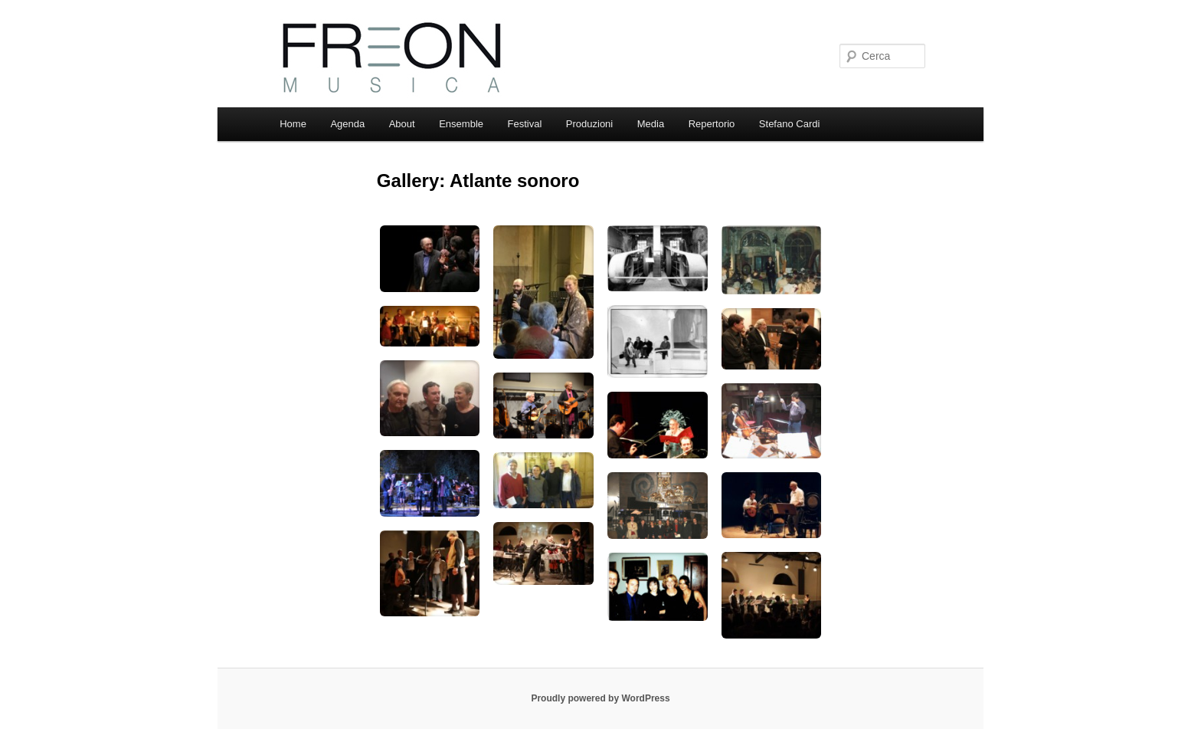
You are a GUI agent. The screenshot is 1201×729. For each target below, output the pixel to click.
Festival (525, 124)
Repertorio (712, 124)
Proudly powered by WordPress (600, 698)
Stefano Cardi (789, 124)
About (402, 124)
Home (293, 124)
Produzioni (589, 124)
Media (650, 124)
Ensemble (461, 124)
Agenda (347, 124)
